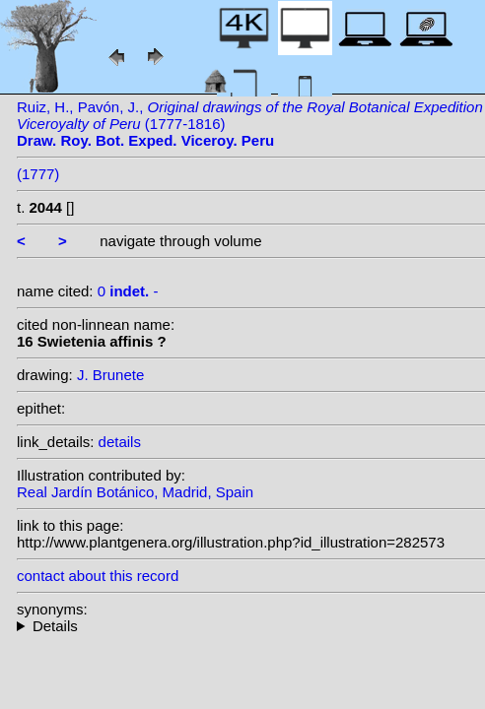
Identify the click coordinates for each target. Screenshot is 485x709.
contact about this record (97, 575)
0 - (128, 291)
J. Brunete (110, 374)
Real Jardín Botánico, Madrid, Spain (135, 491)
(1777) (38, 173)
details (120, 441)
